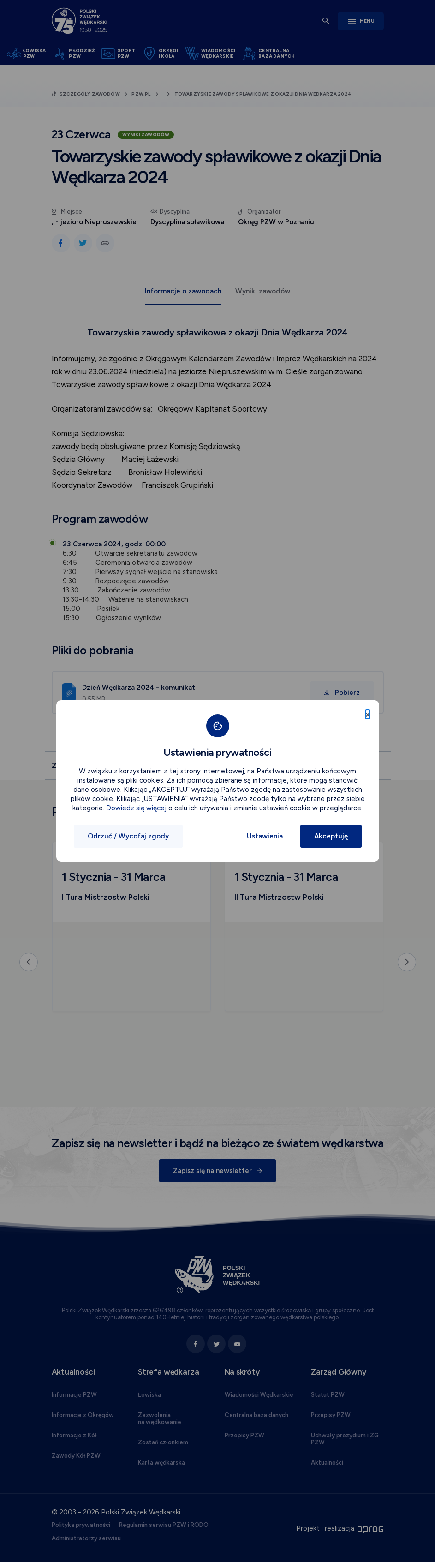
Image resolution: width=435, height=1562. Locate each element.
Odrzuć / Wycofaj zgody (128, 836)
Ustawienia (265, 836)
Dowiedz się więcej (136, 808)
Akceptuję (331, 836)
